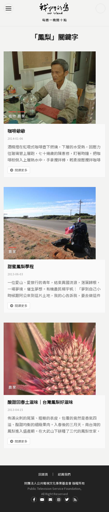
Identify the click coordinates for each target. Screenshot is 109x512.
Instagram (59, 499)
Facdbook (34, 499)
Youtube (42, 499)
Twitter (67, 499)
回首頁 (43, 474)
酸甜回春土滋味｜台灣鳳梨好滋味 (40, 402)
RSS (75, 499)
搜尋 (100, 8)
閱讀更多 (21, 170)
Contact (50, 499)
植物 (12, 115)
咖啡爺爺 (16, 131)
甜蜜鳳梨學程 (21, 266)
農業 (21, 115)
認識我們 (64, 474)
